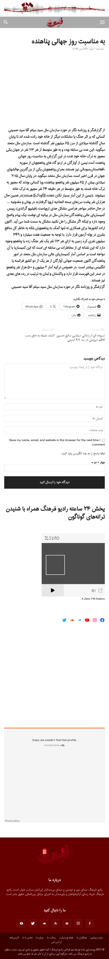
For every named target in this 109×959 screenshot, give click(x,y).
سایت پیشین (96, 938)
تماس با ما (27, 938)
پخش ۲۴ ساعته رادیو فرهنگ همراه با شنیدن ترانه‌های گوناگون (55, 513)
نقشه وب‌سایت (66, 938)
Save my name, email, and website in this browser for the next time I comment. (57, 442)
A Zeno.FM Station (93, 599)
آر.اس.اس (56, 942)
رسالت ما (51, 938)
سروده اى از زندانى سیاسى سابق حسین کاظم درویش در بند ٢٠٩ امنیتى (81, 337)
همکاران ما (82, 938)
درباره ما (40, 938)
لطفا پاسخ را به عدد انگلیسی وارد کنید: (83, 453)
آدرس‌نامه (14, 938)
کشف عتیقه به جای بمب (39, 335)
